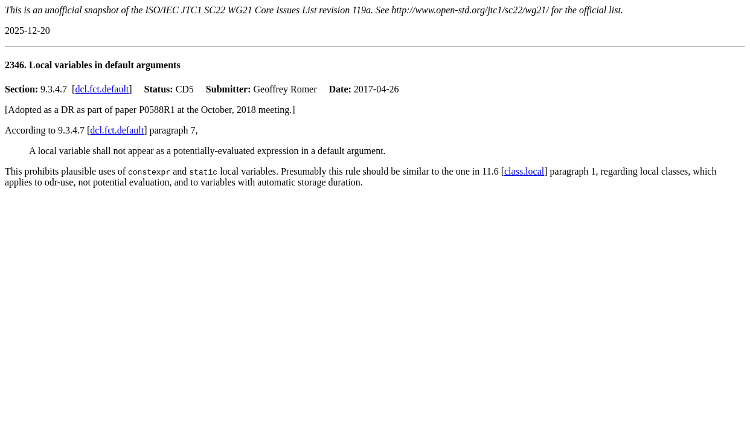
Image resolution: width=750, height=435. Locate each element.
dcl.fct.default (102, 89)
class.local (524, 171)
